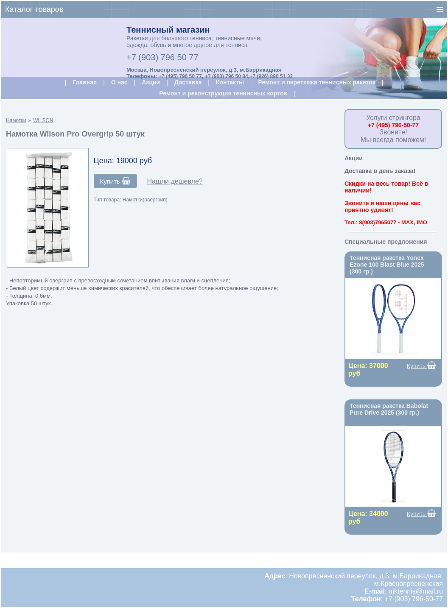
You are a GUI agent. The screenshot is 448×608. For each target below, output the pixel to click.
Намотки (16, 120)
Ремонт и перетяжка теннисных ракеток (316, 82)
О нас (119, 82)
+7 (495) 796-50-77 (393, 125)
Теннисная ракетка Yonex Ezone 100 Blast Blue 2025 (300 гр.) (387, 264)
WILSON (43, 120)
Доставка (188, 82)
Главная (85, 82)
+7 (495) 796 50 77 (180, 76)
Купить (115, 181)
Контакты (230, 82)
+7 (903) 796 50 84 (226, 76)
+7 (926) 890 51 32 (271, 76)
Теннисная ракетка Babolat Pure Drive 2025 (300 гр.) (389, 409)
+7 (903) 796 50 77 (162, 57)
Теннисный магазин (168, 29)
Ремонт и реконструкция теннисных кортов (223, 93)
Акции (151, 82)
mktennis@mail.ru (416, 591)
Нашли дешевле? (174, 181)
